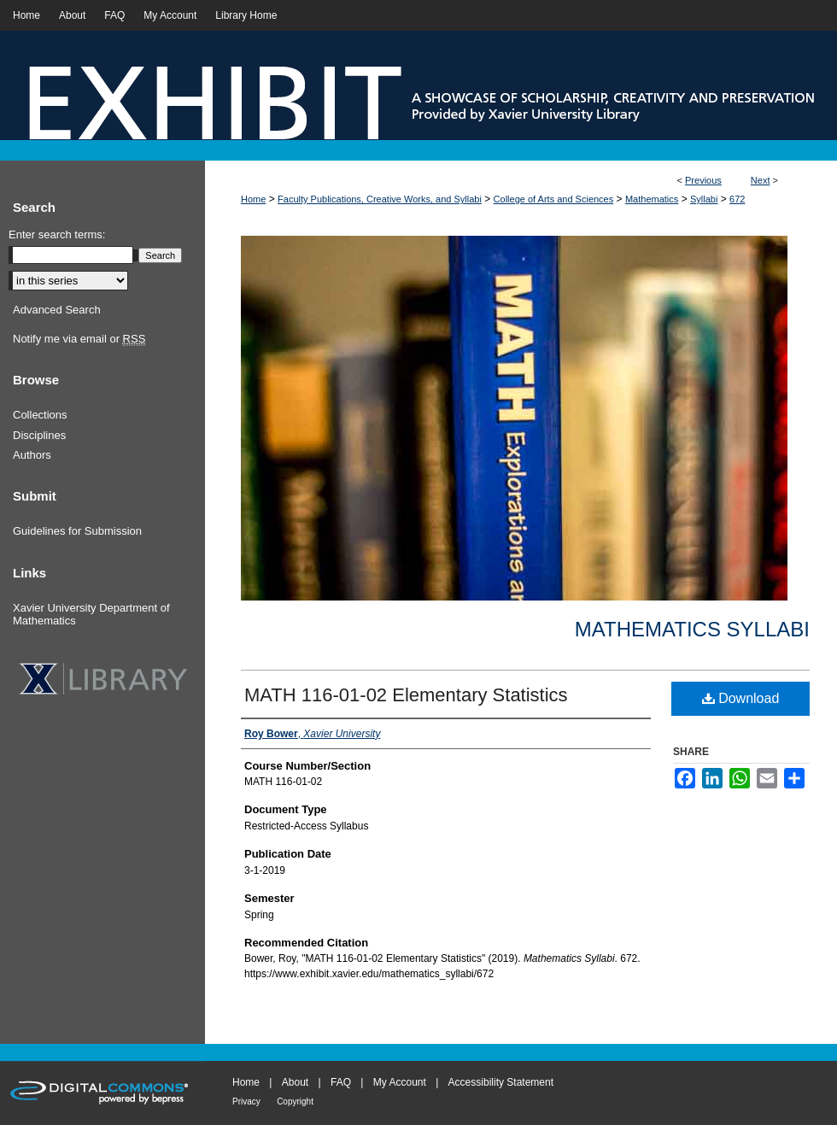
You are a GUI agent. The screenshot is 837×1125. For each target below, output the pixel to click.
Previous (703, 180)
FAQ (341, 1082)
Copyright (295, 1101)
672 (737, 199)
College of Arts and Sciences (554, 199)
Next (760, 180)
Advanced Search (57, 309)
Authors (32, 454)
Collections (40, 414)
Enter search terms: (57, 234)
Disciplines (39, 435)
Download (741, 698)
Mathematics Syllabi (692, 629)
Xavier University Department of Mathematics (91, 614)
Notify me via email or (79, 339)
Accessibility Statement (500, 1082)
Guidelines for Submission (77, 530)
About (295, 1082)
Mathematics (651, 199)
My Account (399, 1082)
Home (253, 199)
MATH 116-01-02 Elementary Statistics (406, 695)
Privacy (246, 1101)
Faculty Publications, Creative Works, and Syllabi (380, 199)
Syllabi (703, 199)
